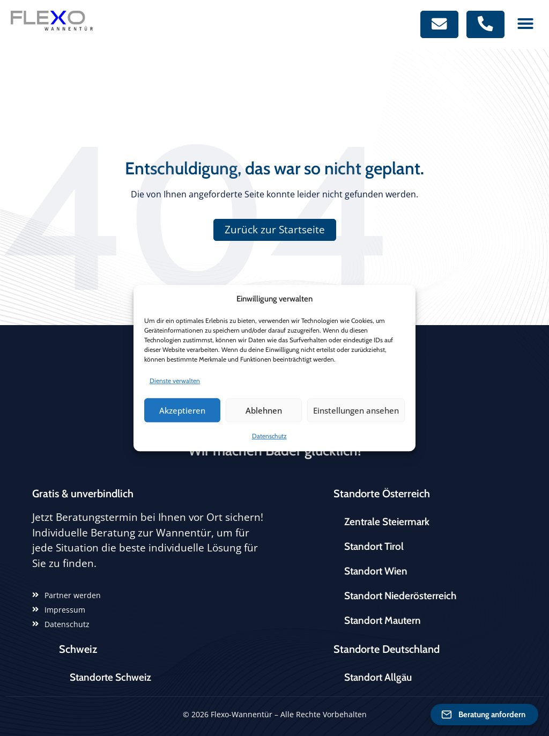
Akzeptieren (182, 410)
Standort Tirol (374, 546)
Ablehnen (264, 410)
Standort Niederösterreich (400, 596)
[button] (525, 23)
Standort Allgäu (378, 677)
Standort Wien (375, 571)
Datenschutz (269, 436)
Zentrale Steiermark (386, 522)
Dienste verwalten (175, 381)
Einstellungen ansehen (356, 410)
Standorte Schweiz (110, 677)
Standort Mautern (382, 620)
